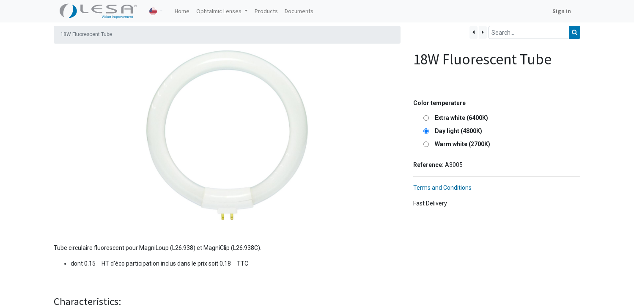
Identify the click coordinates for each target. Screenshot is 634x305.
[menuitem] (182, 11)
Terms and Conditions (442, 187)
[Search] (574, 32)
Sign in (561, 11)
